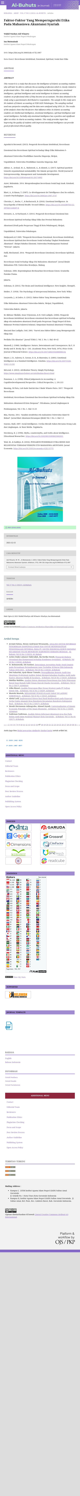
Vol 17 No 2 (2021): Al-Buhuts (33, 13)
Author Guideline (12, 796)
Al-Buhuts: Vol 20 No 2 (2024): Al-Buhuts (43, 670)
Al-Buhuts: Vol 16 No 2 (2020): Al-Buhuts (37, 690)
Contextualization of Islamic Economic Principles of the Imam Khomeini (42, 707)
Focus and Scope (12, 786)
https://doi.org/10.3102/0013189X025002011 (44, 436)
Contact (8, 761)
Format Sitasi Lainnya (16, 567)
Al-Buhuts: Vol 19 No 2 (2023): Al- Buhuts (40, 652)
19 (45, 724)
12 (27, 724)
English (8, 1058)
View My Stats (19, 977)
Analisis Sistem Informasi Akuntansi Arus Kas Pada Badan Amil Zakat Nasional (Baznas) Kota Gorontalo (40, 715)
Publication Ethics (13, 776)
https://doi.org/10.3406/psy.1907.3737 (41, 195)
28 (68, 724)
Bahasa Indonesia (12, 1062)
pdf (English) (14, 527)
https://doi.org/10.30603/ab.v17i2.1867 (25, 52)
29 (70, 724)
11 (24, 724)
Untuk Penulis (10, 1081)
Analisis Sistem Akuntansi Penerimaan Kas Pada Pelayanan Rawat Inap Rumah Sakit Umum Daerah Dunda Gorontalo (42, 681)
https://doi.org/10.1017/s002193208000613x (47, 352)
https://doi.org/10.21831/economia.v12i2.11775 (33, 448)
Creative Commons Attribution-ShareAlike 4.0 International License (47, 627)
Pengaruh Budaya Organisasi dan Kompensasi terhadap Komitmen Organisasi (40, 658)
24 (58, 724)
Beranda (8, 13)
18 (42, 724)
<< (5, 724)
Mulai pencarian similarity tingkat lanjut (34, 730)
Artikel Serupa (11, 638)
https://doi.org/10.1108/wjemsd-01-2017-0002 (23, 177)
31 (76, 724)
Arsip (16, 13)
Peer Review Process (14, 791)
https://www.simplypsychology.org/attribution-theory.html (29, 373)
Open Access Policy (13, 806)
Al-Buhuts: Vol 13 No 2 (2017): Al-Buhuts (31, 703)
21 (50, 724)
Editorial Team (11, 766)
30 (73, 724)
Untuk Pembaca (11, 1077)
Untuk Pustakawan (12, 1085)
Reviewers (9, 771)
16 (37, 724)
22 (52, 724)
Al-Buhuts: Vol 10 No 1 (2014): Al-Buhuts (39, 696)
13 (29, 724)
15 (34, 724)
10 (21, 724)
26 (63, 724)
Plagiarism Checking (14, 781)
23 (55, 724)
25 (60, 724)
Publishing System (13, 801)
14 (32, 724)
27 (65, 724)
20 (47, 724)
